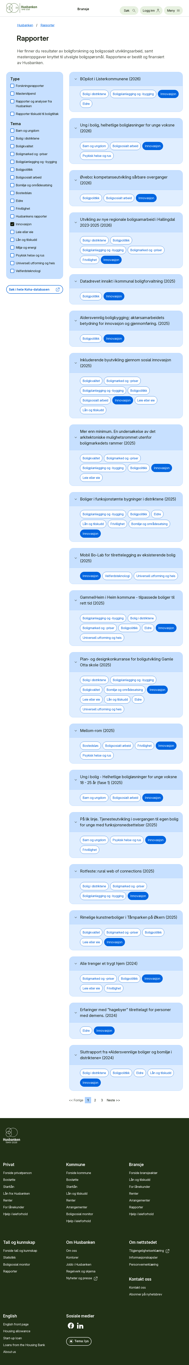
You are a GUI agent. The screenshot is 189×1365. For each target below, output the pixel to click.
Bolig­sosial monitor (79, 1214)
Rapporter (136, 1207)
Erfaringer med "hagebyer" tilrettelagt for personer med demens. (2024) (125, 1012)
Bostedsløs (24, 193)
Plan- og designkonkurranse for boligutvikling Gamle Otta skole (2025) (126, 662)
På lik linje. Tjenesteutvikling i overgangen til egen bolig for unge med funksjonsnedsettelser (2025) (129, 822)
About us (9, 1352)
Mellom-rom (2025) (97, 730)
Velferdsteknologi (28, 271)
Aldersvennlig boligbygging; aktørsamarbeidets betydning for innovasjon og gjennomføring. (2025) (125, 320)
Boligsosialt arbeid (28, 177)
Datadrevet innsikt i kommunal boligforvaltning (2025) (127, 281)
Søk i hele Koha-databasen (34, 289)
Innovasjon (24, 224)
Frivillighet (23, 208)
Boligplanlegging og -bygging (36, 162)
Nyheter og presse (82, 1278)
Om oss (71, 1251)
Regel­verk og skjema (80, 1271)
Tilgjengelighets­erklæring (149, 1251)
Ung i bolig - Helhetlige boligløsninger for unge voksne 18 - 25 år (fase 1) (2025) (128, 779)
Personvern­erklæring (143, 1264)
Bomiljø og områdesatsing (34, 185)
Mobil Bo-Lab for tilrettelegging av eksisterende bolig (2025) (127, 558)
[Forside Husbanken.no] (26, 8)
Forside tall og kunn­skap (20, 1251)
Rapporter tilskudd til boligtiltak (37, 114)
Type (15, 79)
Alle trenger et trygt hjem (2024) (109, 963)
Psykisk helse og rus (30, 255)
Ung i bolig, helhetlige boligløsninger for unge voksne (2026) (127, 128)
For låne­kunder (13, 1207)
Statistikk (9, 1258)
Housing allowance (16, 1331)
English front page (16, 1324)
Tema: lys (79, 1341)
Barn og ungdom (27, 131)
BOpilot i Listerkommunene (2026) (110, 79)
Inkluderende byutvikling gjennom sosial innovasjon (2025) (125, 363)
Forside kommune (78, 1173)
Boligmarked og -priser (31, 154)
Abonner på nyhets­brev (145, 1294)
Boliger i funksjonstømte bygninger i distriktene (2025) (128, 499)
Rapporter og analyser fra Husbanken (34, 103)
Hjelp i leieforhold (15, 1214)
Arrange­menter (76, 1207)
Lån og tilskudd (26, 240)
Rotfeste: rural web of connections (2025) (117, 871)
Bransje (83, 9)
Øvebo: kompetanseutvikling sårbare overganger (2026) (124, 180)
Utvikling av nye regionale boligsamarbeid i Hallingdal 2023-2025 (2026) (127, 222)
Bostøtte (9, 1180)
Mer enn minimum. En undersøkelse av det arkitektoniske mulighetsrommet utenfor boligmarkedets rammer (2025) (118, 437)
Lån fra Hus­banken (16, 1193)
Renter (7, 1200)
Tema (15, 123)
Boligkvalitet (24, 146)
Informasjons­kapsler (143, 1258)
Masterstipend (26, 93)
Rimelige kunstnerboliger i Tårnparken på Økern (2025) (128, 917)
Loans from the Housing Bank (24, 1345)
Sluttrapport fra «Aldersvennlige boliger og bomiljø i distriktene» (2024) (126, 1055)
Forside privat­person (17, 1173)
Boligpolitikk (24, 170)
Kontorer (72, 1258)
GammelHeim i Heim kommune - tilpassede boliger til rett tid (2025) (127, 600)
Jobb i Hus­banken (78, 1264)
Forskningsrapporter (30, 86)
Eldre (19, 201)
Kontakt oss (137, 1287)
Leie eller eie (24, 232)
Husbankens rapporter (31, 216)
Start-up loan (12, 1338)
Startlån (8, 1186)
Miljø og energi (26, 247)
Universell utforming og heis (35, 263)
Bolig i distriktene (27, 138)
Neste (111, 1100)
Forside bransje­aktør (143, 1173)
